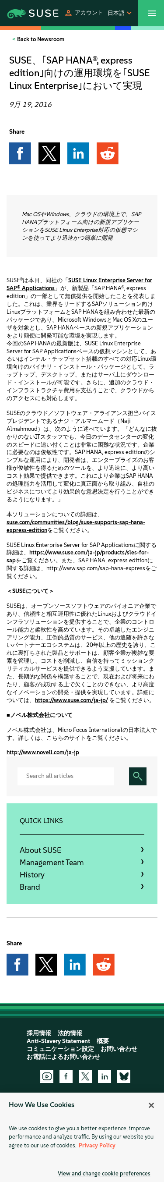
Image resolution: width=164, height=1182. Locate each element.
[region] (82, 1137)
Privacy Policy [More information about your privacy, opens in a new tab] (97, 1145)
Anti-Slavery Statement (58, 1041)
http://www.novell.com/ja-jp (43, 752)
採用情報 (39, 1033)
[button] (83, 13)
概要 (103, 1041)
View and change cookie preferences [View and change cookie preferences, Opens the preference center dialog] (104, 1173)
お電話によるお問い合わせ (63, 1057)
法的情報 (70, 1033)
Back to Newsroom (40, 39)
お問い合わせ (119, 1049)
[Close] (151, 1105)
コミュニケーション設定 (60, 1049)
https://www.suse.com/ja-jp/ (71, 700)
